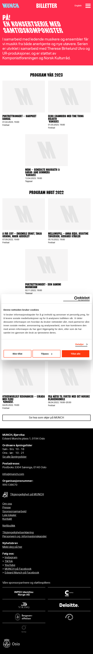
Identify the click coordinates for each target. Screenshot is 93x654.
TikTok (9, 561)
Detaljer (79, 344)
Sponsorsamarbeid (14, 511)
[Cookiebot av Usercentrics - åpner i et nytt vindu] (76, 298)
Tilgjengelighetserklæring (18, 532)
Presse (6, 507)
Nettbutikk (8, 525)
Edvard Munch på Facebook (22, 572)
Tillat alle (75, 353)
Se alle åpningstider (14, 457)
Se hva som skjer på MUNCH (46, 417)
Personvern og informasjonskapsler (24, 536)
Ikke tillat (17, 353)
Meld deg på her (12, 547)
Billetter (46, 6)
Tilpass (46, 353)
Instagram (11, 557)
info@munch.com (13, 474)
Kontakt (7, 519)
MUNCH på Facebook (18, 569)
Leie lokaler (9, 515)
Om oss (7, 504)
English (78, 6)
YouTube (10, 565)
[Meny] (88, 6)
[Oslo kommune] (46, 643)
